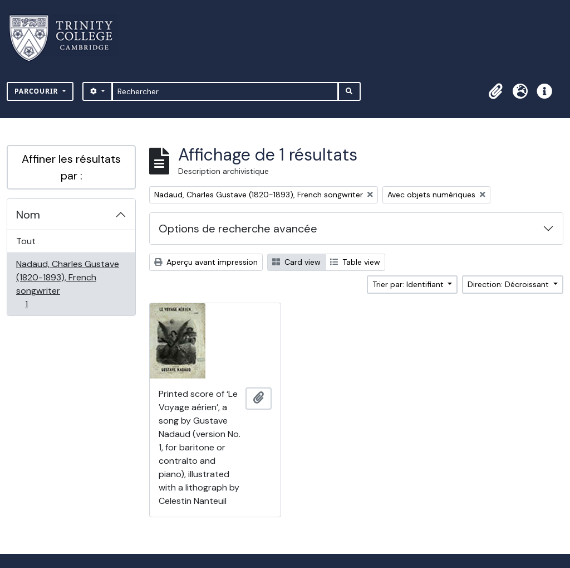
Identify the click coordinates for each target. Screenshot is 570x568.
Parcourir (37, 91)
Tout (26, 241)
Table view (355, 262)
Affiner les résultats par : (71, 167)
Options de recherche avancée (238, 228)
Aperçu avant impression (206, 262)
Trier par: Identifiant (409, 284)
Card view (296, 262)
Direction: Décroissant (509, 284)
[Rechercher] (225, 91)
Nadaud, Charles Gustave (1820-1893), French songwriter (67, 284)
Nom (28, 214)
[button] (495, 91)
